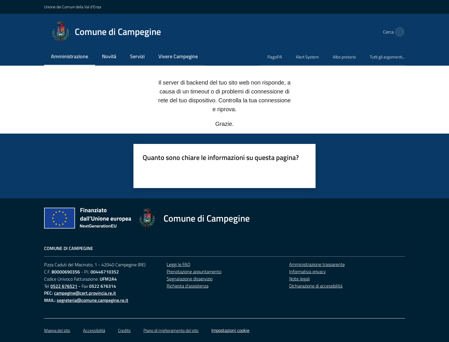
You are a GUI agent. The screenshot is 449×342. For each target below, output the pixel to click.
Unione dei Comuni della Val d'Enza (72, 7)
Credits (124, 330)
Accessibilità (94, 330)
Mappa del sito (57, 330)
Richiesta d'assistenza (187, 285)
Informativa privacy (307, 271)
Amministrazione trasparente (317, 264)
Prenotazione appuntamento (194, 271)
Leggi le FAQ (178, 264)
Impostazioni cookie (230, 330)
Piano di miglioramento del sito (170, 330)
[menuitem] (69, 57)
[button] (398, 32)
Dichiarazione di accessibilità (315, 285)
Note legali (299, 278)
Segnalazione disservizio (189, 278)
